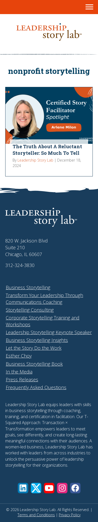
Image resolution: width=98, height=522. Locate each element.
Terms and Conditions (36, 514)
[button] (23, 488)
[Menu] (89, 7)
